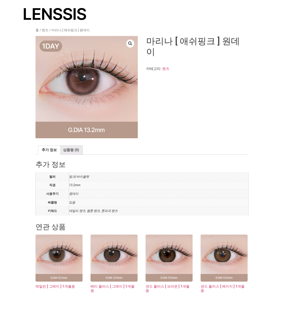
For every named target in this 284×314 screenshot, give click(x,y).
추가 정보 (49, 150)
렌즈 (45, 30)
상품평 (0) (71, 150)
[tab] (49, 150)
